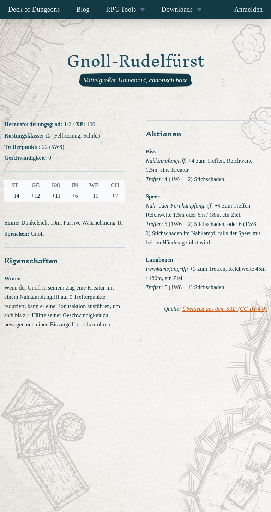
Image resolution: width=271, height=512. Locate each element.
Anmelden (248, 9)
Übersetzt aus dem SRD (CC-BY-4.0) (224, 309)
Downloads (182, 9)
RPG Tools (125, 9)
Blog (83, 9)
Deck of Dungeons (34, 9)
